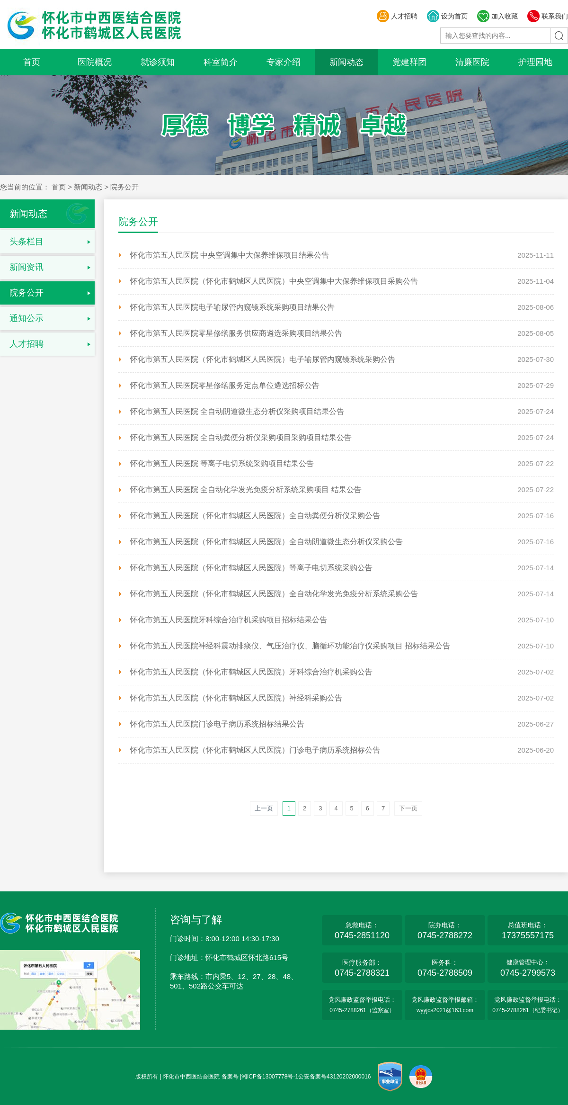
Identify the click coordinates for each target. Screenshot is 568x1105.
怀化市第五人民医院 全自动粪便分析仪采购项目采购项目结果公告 (241, 437)
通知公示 (26, 318)
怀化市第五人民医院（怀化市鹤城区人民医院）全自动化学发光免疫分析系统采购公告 (274, 594)
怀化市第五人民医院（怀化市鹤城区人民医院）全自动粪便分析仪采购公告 (255, 516)
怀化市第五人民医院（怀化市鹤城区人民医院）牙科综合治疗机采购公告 (251, 672)
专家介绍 (283, 62)
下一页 (408, 808)
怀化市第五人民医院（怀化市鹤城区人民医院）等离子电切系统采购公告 (251, 568)
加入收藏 (497, 16)
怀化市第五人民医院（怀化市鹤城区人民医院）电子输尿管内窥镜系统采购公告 (262, 359)
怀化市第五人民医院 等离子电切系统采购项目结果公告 (222, 463)
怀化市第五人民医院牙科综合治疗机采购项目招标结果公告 (228, 620)
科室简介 (221, 62)
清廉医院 (472, 62)
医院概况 (95, 62)
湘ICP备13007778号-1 (269, 1076)
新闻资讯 (26, 267)
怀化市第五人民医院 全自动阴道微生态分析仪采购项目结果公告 (237, 411)
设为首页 (447, 16)
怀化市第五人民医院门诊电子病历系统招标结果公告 (217, 724)
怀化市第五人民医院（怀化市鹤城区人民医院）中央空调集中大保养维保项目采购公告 (274, 281)
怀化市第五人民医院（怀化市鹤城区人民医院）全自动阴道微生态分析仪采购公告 (266, 542)
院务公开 (26, 292)
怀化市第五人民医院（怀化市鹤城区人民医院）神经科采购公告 (236, 698)
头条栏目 (26, 241)
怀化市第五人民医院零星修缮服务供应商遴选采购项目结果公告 (236, 333)
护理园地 (535, 62)
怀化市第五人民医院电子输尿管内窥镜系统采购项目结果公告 (232, 307)
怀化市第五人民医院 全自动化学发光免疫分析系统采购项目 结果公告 (246, 489)
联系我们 (547, 16)
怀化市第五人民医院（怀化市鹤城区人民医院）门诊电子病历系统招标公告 (255, 750)
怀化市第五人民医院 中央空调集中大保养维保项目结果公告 (229, 255)
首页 (31, 62)
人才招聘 (396, 16)
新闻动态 (346, 62)
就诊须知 (158, 62)
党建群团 (409, 62)
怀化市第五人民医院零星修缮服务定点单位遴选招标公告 (225, 385)
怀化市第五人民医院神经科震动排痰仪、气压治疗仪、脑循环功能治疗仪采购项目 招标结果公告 (290, 646)
